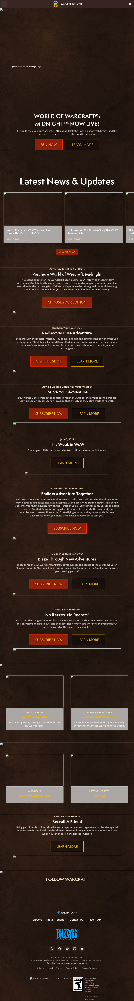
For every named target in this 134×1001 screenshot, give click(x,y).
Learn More (82, 144)
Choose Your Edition (67, 302)
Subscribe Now (48, 413)
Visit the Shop (48, 361)
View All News (67, 252)
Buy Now (49, 144)
